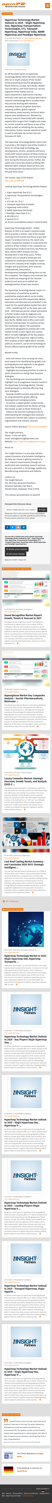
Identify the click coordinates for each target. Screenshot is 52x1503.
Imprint (8, 1493)
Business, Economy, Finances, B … (25, 950)
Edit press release (15, 554)
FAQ (3, 1493)
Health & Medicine (20, 689)
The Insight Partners (26, 41)
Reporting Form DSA (13, 1496)
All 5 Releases (10, 901)
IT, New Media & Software (32, 38)
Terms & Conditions (31, 1493)
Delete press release (16, 549)
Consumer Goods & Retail (23, 772)
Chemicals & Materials (22, 855)
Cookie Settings (27, 1496)
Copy (42, 510)
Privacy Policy (18, 1493)
